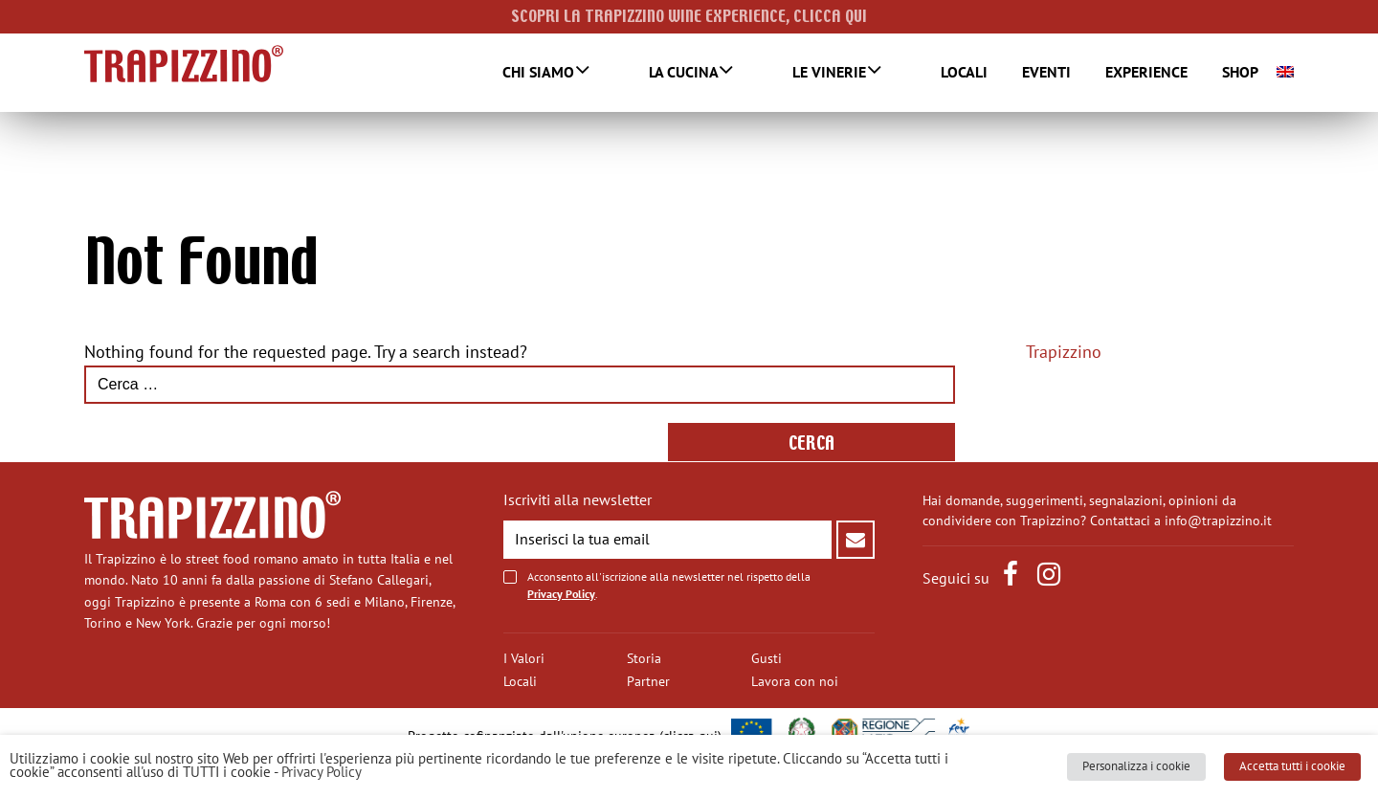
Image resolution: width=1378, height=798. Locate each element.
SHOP (1224, 72)
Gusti (766, 659)
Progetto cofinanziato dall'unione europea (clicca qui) (565, 736)
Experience (1130, 72)
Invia (855, 540)
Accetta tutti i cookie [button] (1300, 774)
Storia (644, 659)
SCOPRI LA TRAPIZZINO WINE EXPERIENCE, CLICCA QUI (689, 17)
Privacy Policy (561, 594)
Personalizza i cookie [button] (1153, 774)
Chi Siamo (596, 73)
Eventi (1030, 72)
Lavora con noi (794, 682)
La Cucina (716, 73)
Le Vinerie (838, 73)
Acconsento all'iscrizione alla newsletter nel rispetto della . (669, 585)
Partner (648, 682)
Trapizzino (1063, 354)
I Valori (524, 659)
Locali (947, 72)
